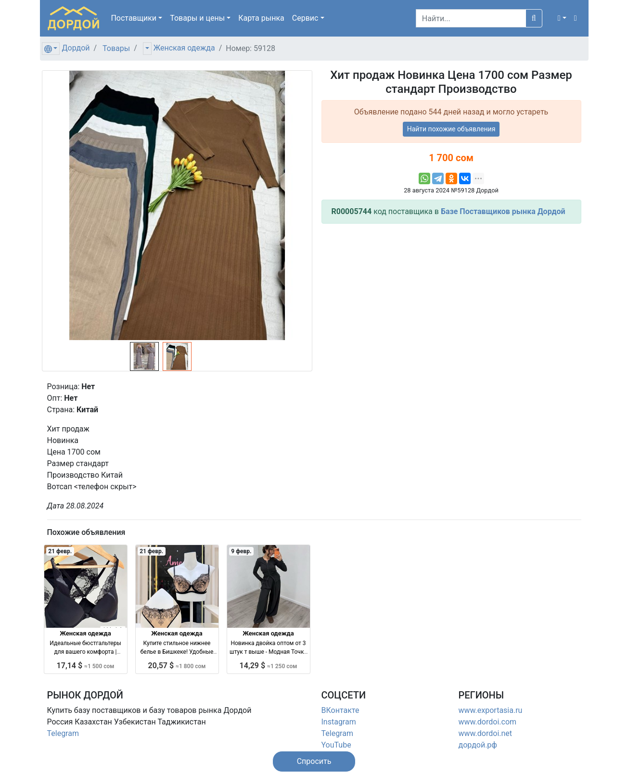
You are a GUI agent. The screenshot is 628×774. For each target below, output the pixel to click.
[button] (562, 18)
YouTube (336, 744)
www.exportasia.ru (491, 710)
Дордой (76, 47)
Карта (261, 18)
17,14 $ (86, 665)
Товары (116, 48)
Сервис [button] (305, 18)
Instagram (338, 721)
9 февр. (241, 551)
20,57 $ (177, 665)
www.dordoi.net (486, 733)
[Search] (471, 18)
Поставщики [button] (133, 18)
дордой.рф (478, 744)
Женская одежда (184, 47)
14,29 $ (268, 665)
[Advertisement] (451, 298)
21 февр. (60, 551)
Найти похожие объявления (451, 129)
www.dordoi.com (488, 721)
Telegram (63, 733)
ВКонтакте (340, 710)
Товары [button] (197, 18)
